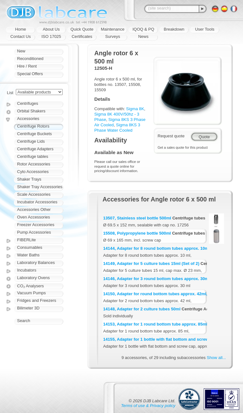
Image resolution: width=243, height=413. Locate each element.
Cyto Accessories (33, 171)
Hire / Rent (27, 66)
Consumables (29, 247)
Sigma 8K (135, 108)
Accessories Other (34, 209)
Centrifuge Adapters (35, 149)
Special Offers (30, 73)
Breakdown (174, 29)
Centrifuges (27, 103)
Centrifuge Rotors (33, 126)
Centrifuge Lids (31, 141)
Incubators (26, 270)
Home (20, 29)
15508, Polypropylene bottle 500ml (137, 233)
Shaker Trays (29, 179)
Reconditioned (30, 58)
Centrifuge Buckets (34, 133)
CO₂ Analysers (30, 286)
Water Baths (28, 255)
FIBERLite (26, 239)
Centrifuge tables (32, 156)
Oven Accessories (33, 217)
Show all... (216, 357)
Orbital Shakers (31, 111)
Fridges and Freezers (36, 300)
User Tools (204, 29)
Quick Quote (82, 29)
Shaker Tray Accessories (39, 186)
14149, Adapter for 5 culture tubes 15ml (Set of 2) (151, 263)
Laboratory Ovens (33, 277)
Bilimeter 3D (28, 308)
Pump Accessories (34, 232)
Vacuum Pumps (31, 292)
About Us (51, 29)
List (10, 92)
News (143, 36)
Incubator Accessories (37, 202)
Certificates (82, 36)
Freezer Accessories (35, 224)
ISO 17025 (51, 36)
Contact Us (20, 36)
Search (23, 320)
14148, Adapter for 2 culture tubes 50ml (141, 309)
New (21, 51)
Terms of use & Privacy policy (148, 405)
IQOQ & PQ (143, 29)
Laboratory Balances (36, 262)
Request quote (171, 136)
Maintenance (112, 29)
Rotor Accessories (33, 164)
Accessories (28, 118)
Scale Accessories (34, 194)
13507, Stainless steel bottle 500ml (137, 218)
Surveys (112, 36)
